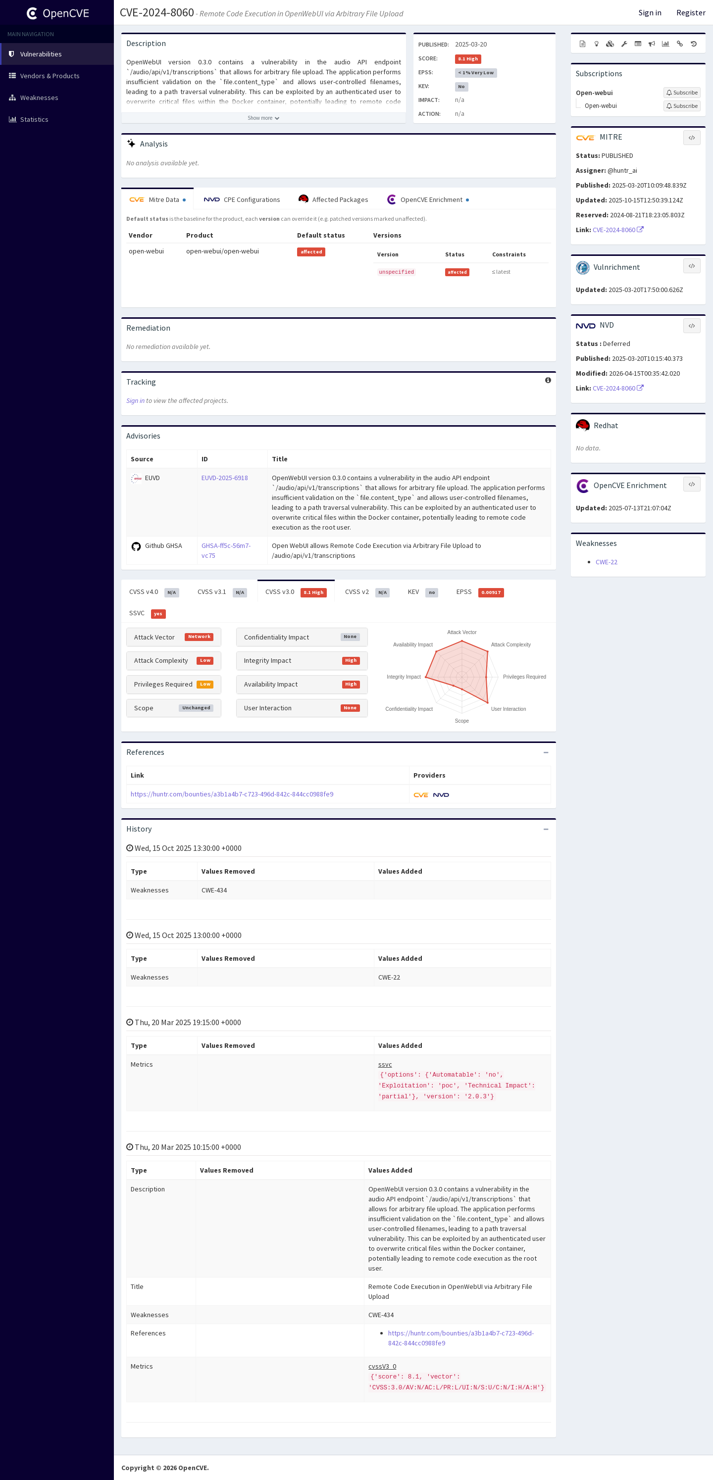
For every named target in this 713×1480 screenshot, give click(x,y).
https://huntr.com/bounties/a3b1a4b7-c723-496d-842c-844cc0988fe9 (232, 793)
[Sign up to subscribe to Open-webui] (682, 92)
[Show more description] (263, 117)
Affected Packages (333, 199)
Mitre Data (157, 199)
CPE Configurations (242, 199)
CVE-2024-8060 (157, 12)
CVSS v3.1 (223, 592)
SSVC (147, 613)
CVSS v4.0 (154, 592)
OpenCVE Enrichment (428, 199)
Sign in (650, 12)
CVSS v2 (367, 592)
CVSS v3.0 (296, 592)
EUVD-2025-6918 (225, 477)
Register (691, 12)
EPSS (480, 592)
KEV (423, 592)
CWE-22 (606, 561)
